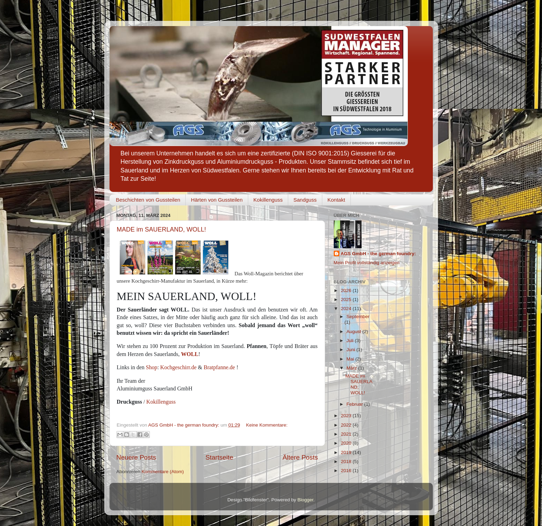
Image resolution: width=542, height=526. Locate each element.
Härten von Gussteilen (216, 200)
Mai (351, 359)
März (352, 368)
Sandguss (305, 200)
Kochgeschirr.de (178, 367)
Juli (351, 340)
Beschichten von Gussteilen (148, 200)
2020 (347, 443)
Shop (151, 367)
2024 (347, 308)
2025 (347, 299)
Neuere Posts (136, 457)
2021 (347, 434)
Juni (352, 349)
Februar (355, 404)
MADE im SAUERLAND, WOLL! (161, 229)
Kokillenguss (268, 200)
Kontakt (336, 200)
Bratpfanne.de (219, 367)
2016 (347, 470)
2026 (347, 290)
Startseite (219, 457)
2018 (347, 461)
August (355, 331)
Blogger (306, 499)
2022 (347, 425)
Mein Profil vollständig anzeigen (367, 262)
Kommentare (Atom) (162, 471)
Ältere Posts (300, 457)
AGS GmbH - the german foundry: (378, 253)
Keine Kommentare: (267, 425)
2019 (347, 452)
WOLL (190, 354)
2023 (347, 415)
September (358, 316)
